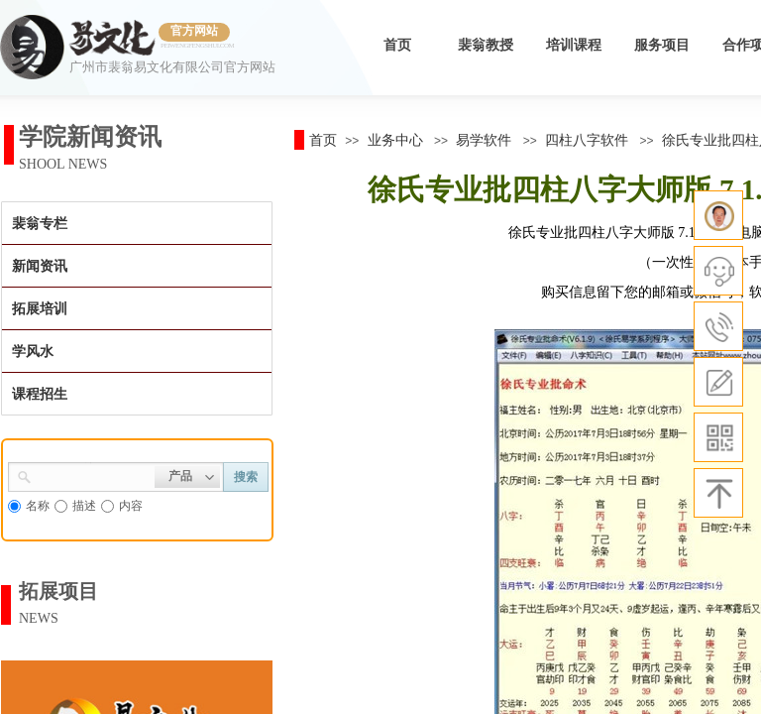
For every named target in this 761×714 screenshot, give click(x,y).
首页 (397, 45)
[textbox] (93, 475)
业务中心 (395, 140)
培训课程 (573, 45)
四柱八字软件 (586, 140)
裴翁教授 (485, 45)
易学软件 (483, 140)
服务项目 (662, 45)
